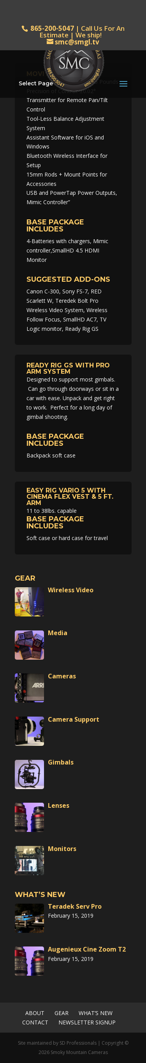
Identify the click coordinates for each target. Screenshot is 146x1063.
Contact (35, 1022)
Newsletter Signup (87, 1022)
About (34, 1013)
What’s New (96, 1013)
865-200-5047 (52, 28)
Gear (62, 1013)
